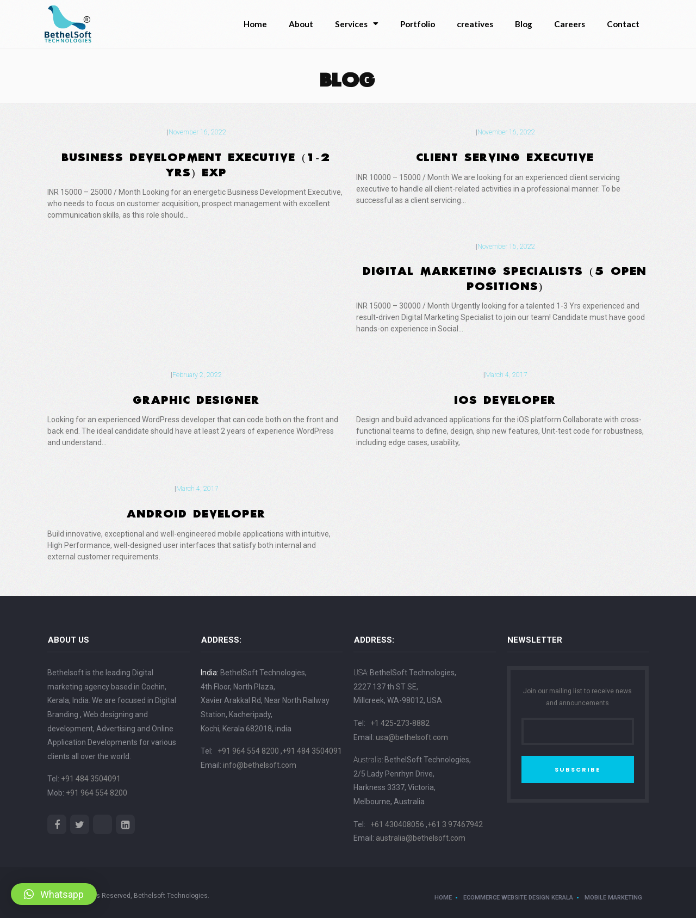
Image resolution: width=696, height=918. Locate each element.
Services (356, 23)
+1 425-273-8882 (400, 723)
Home (255, 24)
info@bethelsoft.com (259, 765)
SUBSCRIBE (577, 769)
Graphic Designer (196, 398)
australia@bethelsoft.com (420, 838)
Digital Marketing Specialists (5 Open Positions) (505, 276)
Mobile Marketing (613, 897)
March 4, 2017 (506, 375)
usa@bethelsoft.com (412, 737)
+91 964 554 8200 (96, 792)
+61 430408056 (398, 824)
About (301, 24)
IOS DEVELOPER (505, 398)
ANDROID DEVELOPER (196, 511)
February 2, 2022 (197, 375)
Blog (523, 24)
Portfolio (417, 24)
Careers (569, 24)
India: (210, 672)
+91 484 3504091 (91, 778)
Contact (623, 24)
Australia (367, 759)
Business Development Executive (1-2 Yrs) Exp (196, 162)
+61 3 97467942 (455, 824)
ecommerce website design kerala (518, 897)
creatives (475, 24)
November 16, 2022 (197, 132)
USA (360, 672)
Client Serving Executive (505, 155)
